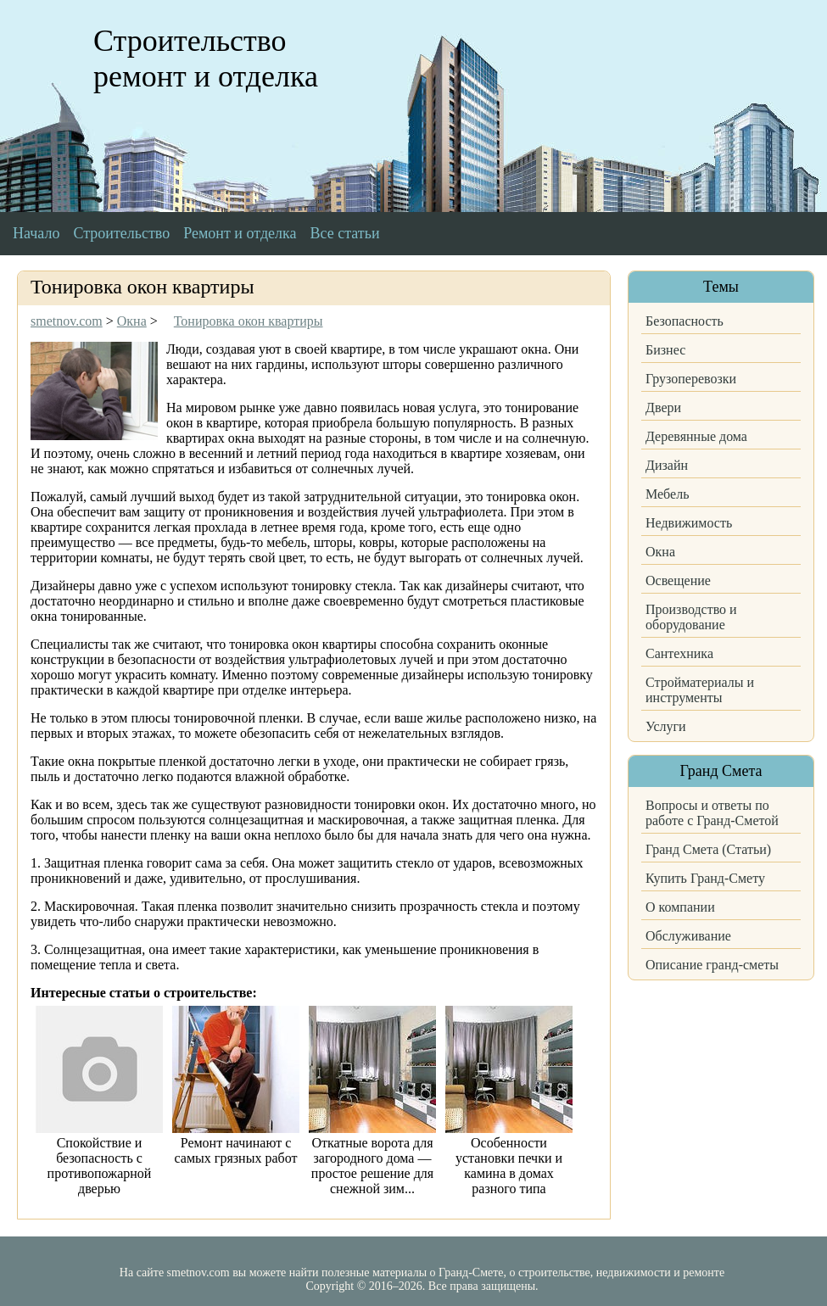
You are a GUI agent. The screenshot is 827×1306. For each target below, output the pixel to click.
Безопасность (684, 321)
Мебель (667, 494)
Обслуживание (688, 936)
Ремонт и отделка (239, 233)
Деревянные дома (696, 436)
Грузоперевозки (690, 378)
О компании (680, 907)
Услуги (665, 726)
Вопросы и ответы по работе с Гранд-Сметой (712, 813)
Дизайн (666, 465)
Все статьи (345, 233)
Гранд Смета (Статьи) (708, 849)
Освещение (678, 580)
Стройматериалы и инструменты (699, 690)
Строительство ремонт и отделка (205, 58)
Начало (36, 233)
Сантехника (679, 653)
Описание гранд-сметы (712, 964)
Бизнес (665, 350)
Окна (660, 551)
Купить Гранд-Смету (705, 878)
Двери (663, 407)
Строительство (121, 233)
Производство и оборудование (691, 617)
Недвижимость (688, 523)
